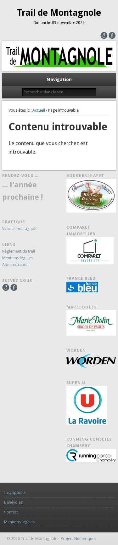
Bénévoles (13, 502)
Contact (11, 512)
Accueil (38, 110)
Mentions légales (17, 257)
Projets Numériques (78, 538)
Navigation (59, 79)
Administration (15, 264)
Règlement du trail (18, 251)
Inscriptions (14, 492)
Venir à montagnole (19, 228)
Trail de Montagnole (59, 13)
